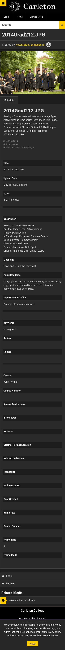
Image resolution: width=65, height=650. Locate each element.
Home (20, 16)
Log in (7, 16)
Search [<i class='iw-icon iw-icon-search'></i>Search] (62, 25)
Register (8, 583)
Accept (32, 643)
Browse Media (36, 16)
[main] (32, 317)
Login (7, 576)
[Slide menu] (3, 3)
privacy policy (53, 631)
